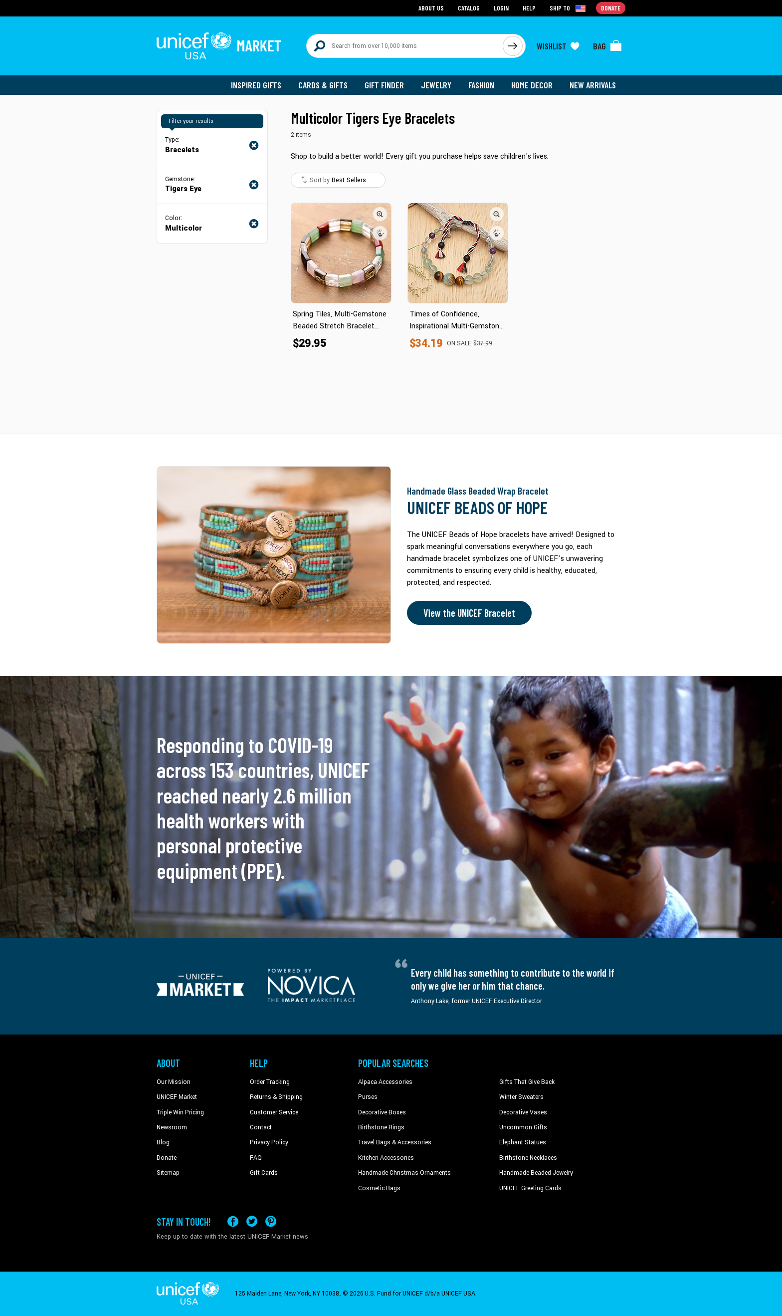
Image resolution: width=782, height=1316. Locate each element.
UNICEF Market (177, 1096)
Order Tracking (270, 1081)
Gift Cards (264, 1172)
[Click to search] (513, 46)
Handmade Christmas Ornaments (404, 1172)
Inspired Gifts (256, 84)
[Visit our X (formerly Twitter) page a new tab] (252, 1221)
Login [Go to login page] (501, 7)
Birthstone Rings (381, 1127)
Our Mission (174, 1081)
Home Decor (532, 84)
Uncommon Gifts (523, 1127)
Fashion (481, 84)
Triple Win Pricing (180, 1112)
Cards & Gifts (323, 84)
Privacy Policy (269, 1142)
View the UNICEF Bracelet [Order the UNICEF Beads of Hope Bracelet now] (469, 613)
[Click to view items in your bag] (607, 46)
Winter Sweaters (521, 1096)
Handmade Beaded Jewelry (536, 1172)
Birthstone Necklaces (528, 1157)
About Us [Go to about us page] (431, 7)
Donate (167, 1157)
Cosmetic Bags (379, 1188)
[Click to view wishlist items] (558, 45)
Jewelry (436, 84)
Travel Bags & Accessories (394, 1142)
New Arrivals (593, 84)
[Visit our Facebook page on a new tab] (233, 1221)
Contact (261, 1127)
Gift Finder (384, 84)
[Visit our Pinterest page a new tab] (271, 1221)
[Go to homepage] (219, 45)
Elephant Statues (522, 1142)
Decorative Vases (523, 1112)
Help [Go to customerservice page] (529, 7)
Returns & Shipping (276, 1096)
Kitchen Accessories (386, 1157)
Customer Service (274, 1112)
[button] (380, 214)
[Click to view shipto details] (568, 8)
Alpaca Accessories (385, 1081)
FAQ (256, 1157)
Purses (368, 1096)
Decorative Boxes (382, 1112)
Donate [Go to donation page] (610, 7)
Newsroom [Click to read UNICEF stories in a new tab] (172, 1127)
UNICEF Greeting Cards (530, 1188)
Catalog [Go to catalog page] (469, 7)
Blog (163, 1142)
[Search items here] (405, 45)
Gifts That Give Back (527, 1081)
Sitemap (168, 1172)
